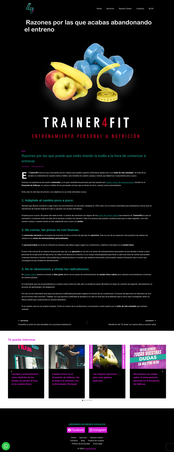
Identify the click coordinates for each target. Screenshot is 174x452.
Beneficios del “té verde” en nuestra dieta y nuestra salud (122, 322)
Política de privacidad (81, 444)
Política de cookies (96, 440)
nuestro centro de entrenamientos (120, 182)
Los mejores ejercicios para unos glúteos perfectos (105, 377)
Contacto (140, 8)
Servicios (110, 8)
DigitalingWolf (90, 448)
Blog (83, 440)
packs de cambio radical (108, 215)
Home (99, 8)
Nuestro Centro (125, 8)
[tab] (82, 400)
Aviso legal (97, 444)
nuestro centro (30, 274)
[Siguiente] (162, 371)
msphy (26, 166)
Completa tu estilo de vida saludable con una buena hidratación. (51, 322)
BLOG (151, 8)
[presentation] (26, 357)
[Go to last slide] (11, 371)
